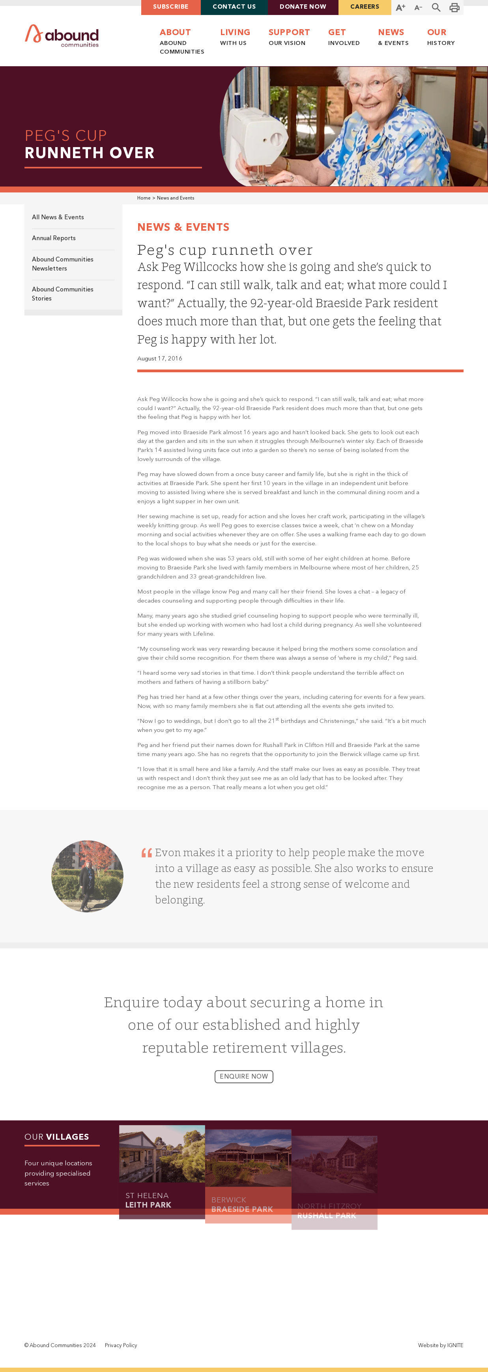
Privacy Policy (121, 1345)
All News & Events (58, 218)
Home (144, 198)
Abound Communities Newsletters (62, 264)
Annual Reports (54, 239)
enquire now (244, 1084)
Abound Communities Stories (62, 294)
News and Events (175, 198)
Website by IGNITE (441, 1345)
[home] (61, 35)
